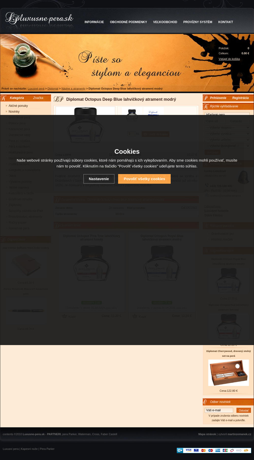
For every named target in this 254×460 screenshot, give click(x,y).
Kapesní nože (29, 448)
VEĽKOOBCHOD (165, 22)
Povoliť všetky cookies (144, 179)
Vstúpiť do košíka (229, 58)
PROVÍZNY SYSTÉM (197, 22)
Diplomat (52, 88)
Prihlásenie (218, 98)
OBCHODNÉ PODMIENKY (128, 22)
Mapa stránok (207, 434)
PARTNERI (54, 434)
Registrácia (240, 98)
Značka (38, 98)
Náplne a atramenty (73, 88)
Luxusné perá (36, 88)
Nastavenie (99, 179)
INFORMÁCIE (94, 22)
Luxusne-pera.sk (34, 434)
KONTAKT (225, 22)
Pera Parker (47, 448)
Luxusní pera (11, 448)
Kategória (15, 98)
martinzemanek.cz (239, 434)
